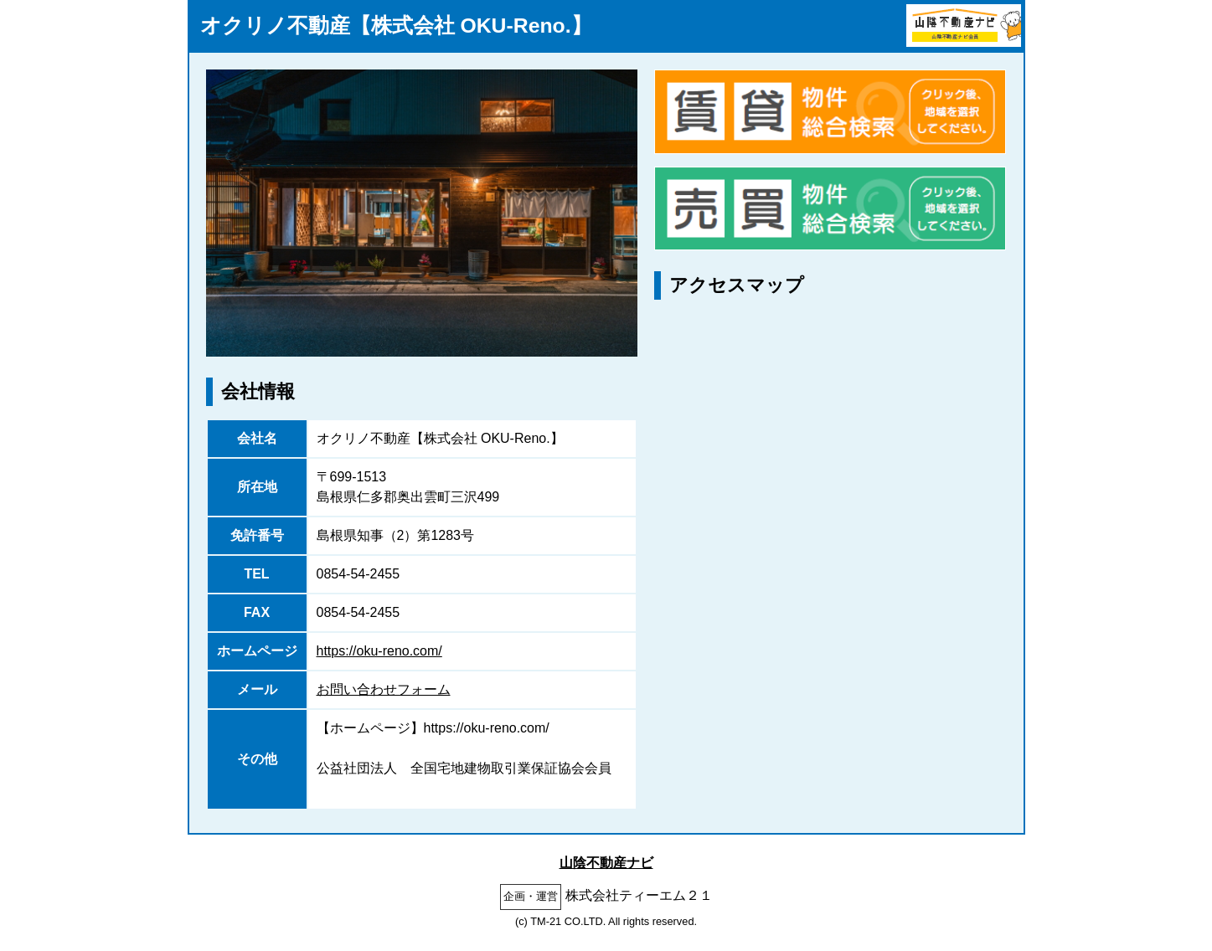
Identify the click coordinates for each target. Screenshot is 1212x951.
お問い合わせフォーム (384, 689)
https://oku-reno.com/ (379, 651)
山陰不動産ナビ (606, 863)
